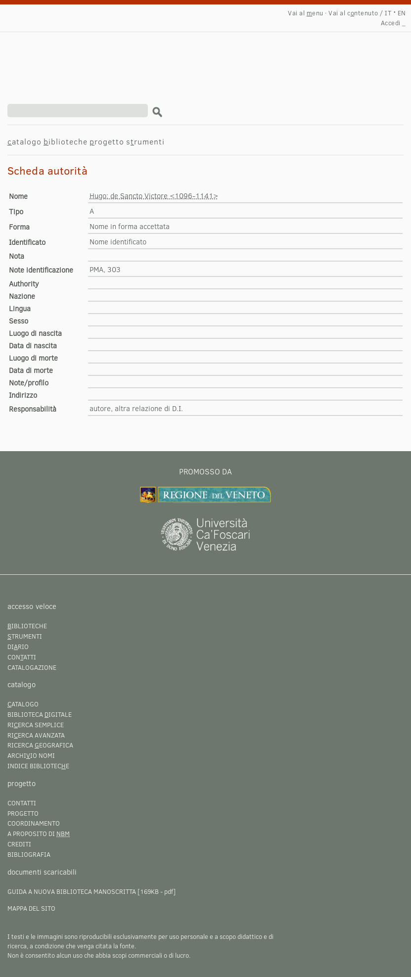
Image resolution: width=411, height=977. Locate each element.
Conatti (21, 656)
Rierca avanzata (36, 735)
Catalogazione (31, 667)
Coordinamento (33, 823)
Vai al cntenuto (353, 12)
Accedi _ (393, 22)
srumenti (145, 141)
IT (388, 12)
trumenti (24, 636)
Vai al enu (305, 12)
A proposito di (38, 833)
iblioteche (66, 141)
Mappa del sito (31, 908)
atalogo (24, 141)
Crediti (19, 843)
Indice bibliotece (38, 765)
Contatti (21, 802)
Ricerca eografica (40, 745)
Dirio (18, 646)
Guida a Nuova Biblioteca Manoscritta (71, 891)
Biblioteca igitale (39, 714)
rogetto (107, 141)
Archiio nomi (31, 755)
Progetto (23, 813)
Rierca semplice (35, 724)
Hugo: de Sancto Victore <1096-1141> (114, 67)
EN (402, 12)
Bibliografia (28, 854)
